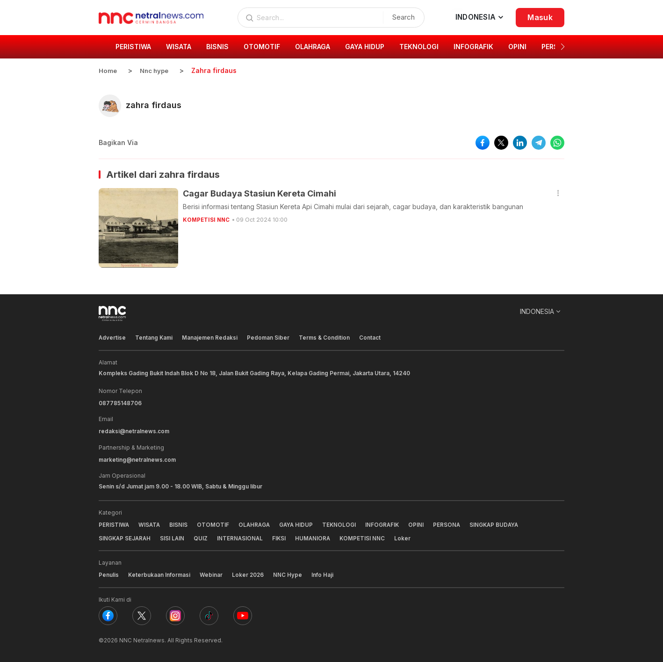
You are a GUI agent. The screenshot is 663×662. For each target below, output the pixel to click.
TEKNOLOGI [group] (419, 47)
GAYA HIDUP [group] (364, 47)
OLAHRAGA (256, 523)
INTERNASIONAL (242, 536)
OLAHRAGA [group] (312, 47)
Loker (407, 536)
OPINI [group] (517, 47)
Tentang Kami (155, 337)
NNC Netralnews (142, 638)
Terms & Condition (327, 337)
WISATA (150, 523)
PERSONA (452, 523)
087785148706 (120, 402)
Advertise (112, 337)
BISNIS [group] (217, 47)
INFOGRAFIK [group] (473, 47)
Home (108, 70)
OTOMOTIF (214, 523)
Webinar (212, 573)
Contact (373, 337)
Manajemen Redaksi (211, 337)
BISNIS (180, 523)
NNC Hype (289, 573)
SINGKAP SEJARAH (125, 536)
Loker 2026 (249, 573)
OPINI (421, 523)
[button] (562, 46)
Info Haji (324, 573)
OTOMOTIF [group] (262, 47)
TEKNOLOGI (343, 523)
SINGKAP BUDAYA (501, 523)
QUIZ (203, 536)
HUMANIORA (317, 536)
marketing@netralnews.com (138, 458)
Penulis (109, 573)
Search (401, 17)
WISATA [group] (178, 47)
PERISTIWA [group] (133, 47)
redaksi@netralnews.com (135, 430)
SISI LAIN (174, 536)
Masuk (540, 17)
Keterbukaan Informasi (159, 573)
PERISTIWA (114, 523)
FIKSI (282, 536)
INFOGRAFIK (387, 523)
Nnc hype (156, 70)
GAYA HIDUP (299, 523)
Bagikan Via (118, 142)
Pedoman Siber (270, 337)
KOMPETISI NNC (207, 219)
